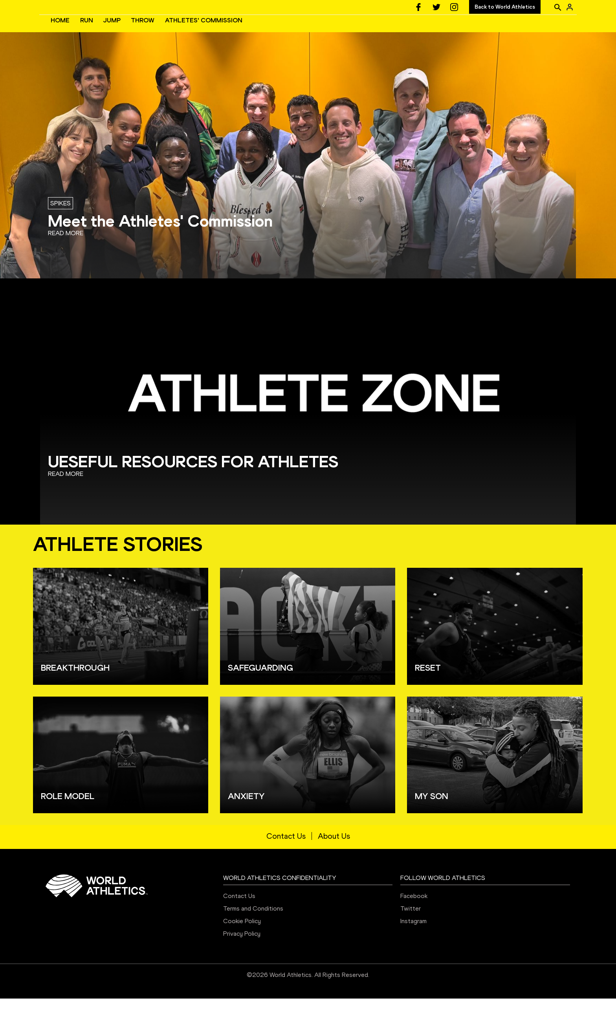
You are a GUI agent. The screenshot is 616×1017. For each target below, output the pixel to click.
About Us (334, 854)
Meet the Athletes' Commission (160, 239)
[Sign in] (570, 7)
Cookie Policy (242, 939)
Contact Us (286, 854)
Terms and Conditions (253, 927)
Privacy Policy (241, 952)
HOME (178, 29)
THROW (260, 29)
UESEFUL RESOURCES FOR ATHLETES (193, 480)
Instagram (413, 939)
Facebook (413, 914)
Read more (65, 251)
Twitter (410, 927)
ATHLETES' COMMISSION (321, 29)
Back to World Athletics (505, 7)
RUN (204, 29)
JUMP (229, 29)
